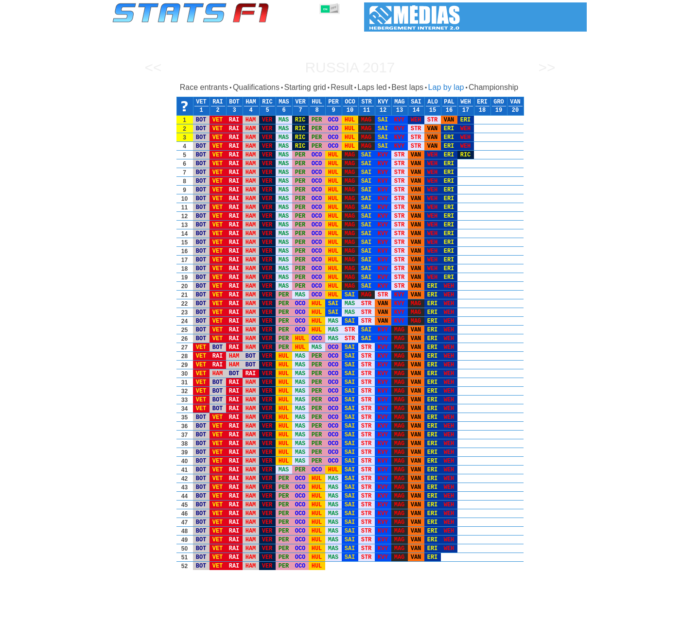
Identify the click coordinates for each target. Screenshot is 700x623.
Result (341, 87)
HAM (250, 102)
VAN (515, 102)
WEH (465, 102)
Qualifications (256, 87)
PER (333, 102)
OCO (350, 102)
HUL (317, 102)
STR (366, 102)
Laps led (372, 87)
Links (497, 613)
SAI (416, 102)
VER (300, 102)
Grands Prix (223, 613)
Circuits (440, 613)
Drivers (262, 613)
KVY (383, 102)
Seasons (182, 613)
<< (152, 67)
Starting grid (305, 87)
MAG (399, 102)
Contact (567, 613)
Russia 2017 (350, 67)
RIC (267, 102)
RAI (217, 102)
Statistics (145, 613)
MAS (284, 102)
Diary (470, 613)
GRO (498, 102)
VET (201, 102)
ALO (432, 102)
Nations (406, 613)
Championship (493, 87)
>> (546, 67)
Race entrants (204, 87)
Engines (344, 613)
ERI (482, 102)
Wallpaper (530, 613)
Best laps (407, 87)
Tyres (375, 613)
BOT (234, 102)
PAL (449, 102)
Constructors (302, 613)
